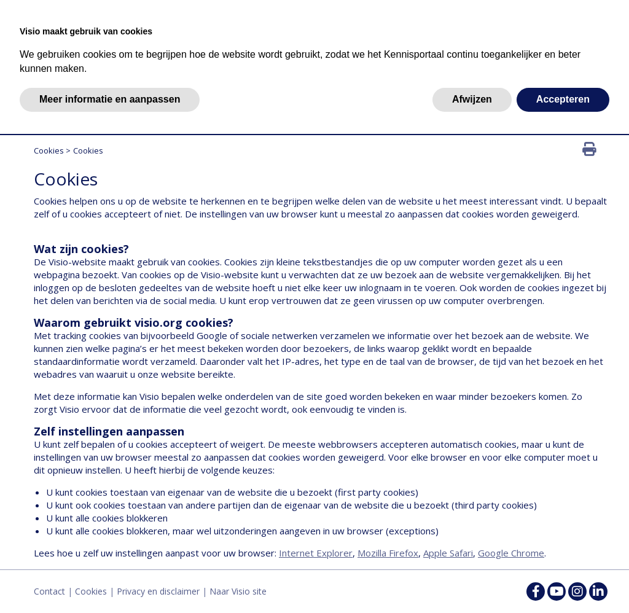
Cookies (49, 150)
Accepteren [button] (563, 99)
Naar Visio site (238, 591)
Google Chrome (511, 553)
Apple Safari (448, 553)
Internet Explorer (316, 553)
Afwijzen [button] (472, 99)
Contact (49, 591)
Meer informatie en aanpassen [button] (109, 99)
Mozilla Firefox (387, 553)
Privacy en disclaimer (158, 591)
